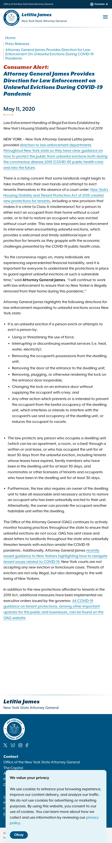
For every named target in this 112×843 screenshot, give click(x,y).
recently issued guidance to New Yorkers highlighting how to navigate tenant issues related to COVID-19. (55, 556)
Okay (19, 835)
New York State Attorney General (44, 21)
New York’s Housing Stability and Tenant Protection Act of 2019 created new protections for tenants (55, 195)
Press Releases (17, 44)
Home (10, 38)
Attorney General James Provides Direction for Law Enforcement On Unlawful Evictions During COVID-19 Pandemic (49, 54)
